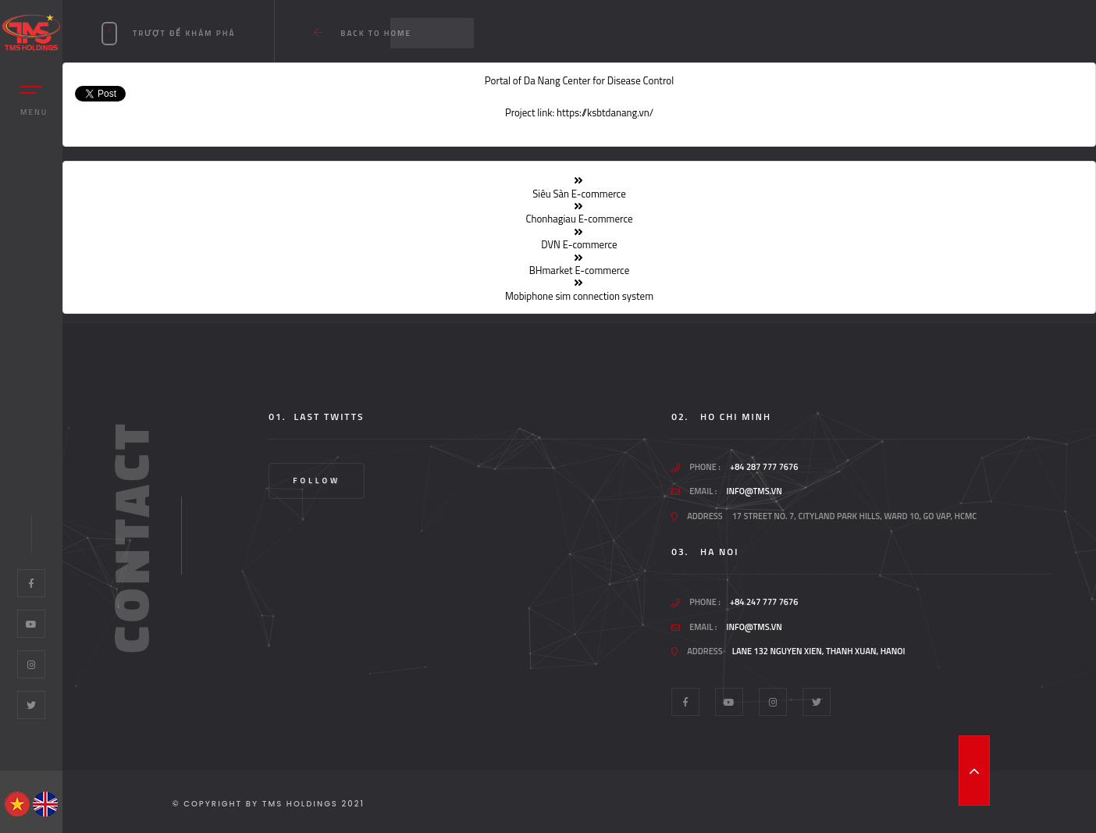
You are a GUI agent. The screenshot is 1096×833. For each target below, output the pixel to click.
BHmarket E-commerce (579, 270)
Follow (316, 480)
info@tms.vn (753, 491)
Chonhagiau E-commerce (578, 218)
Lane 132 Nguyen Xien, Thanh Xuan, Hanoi (819, 651)
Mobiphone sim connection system (579, 296)
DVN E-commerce (579, 244)
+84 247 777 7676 (764, 602)
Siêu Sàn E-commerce (579, 193)
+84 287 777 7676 (764, 467)
